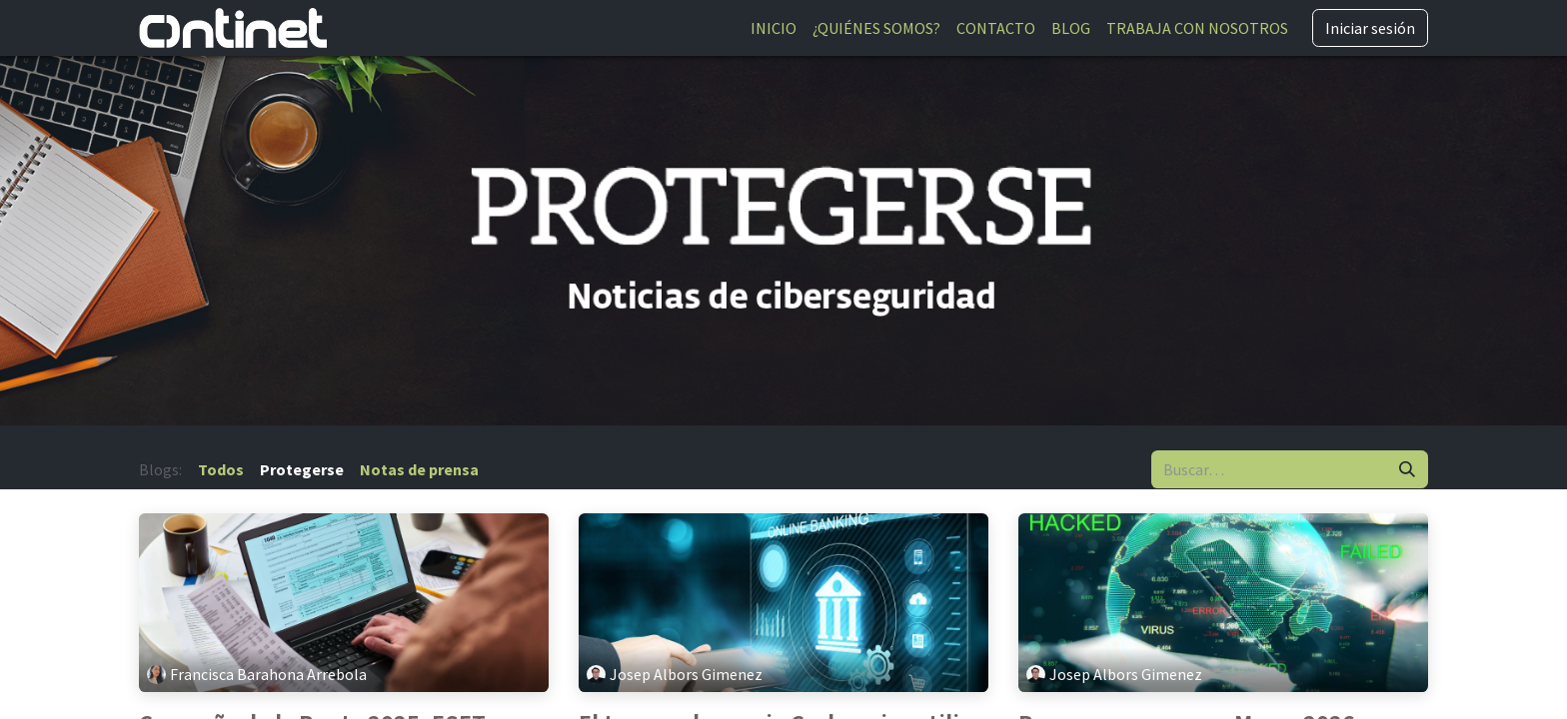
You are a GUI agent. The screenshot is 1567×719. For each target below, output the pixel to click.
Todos (221, 469)
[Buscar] (1407, 469)
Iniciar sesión (1370, 28)
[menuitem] (773, 28)
